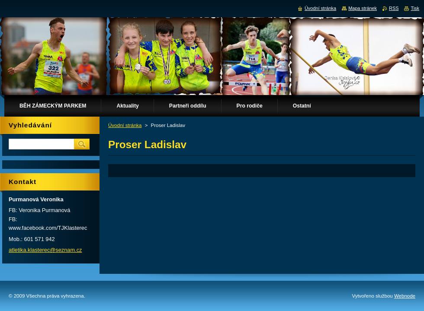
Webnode (404, 295)
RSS (393, 8)
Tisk (415, 8)
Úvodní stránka (124, 125)
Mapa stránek (362, 8)
